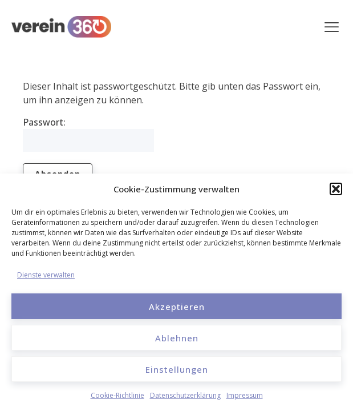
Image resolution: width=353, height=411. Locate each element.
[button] (336, 189)
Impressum (244, 395)
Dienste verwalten (46, 275)
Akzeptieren (177, 306)
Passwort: (88, 134)
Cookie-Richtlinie (117, 395)
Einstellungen (176, 369)
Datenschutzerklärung (185, 395)
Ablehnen (176, 338)
